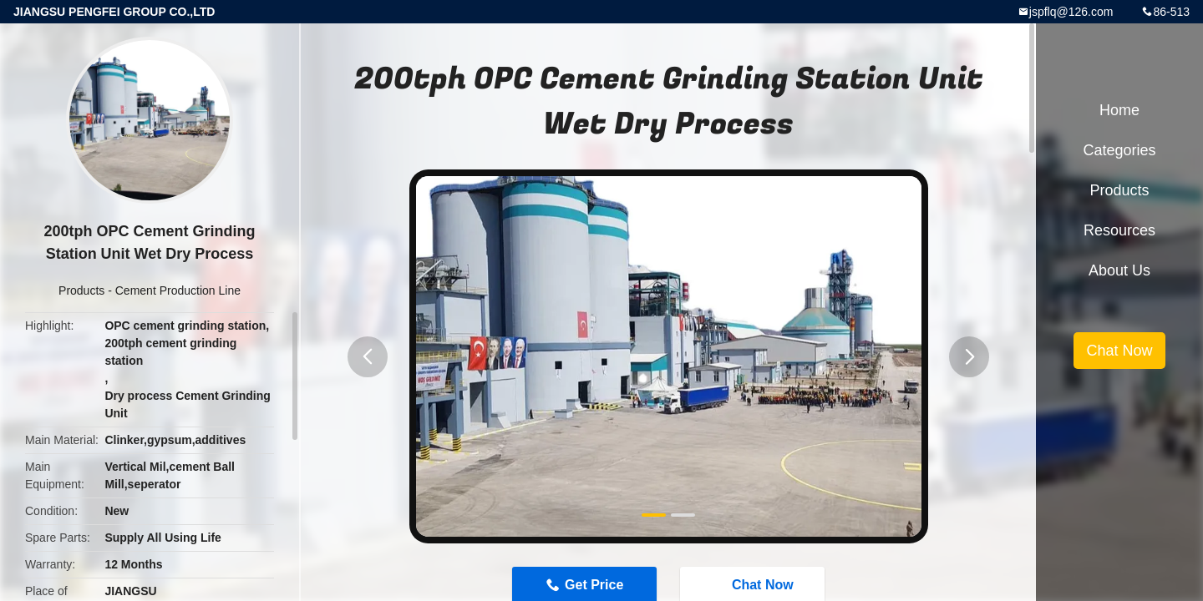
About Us (1119, 270)
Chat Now (1119, 350)
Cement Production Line (178, 290)
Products (81, 290)
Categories (1119, 150)
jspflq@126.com (1071, 11)
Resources (1119, 230)
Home (1119, 110)
